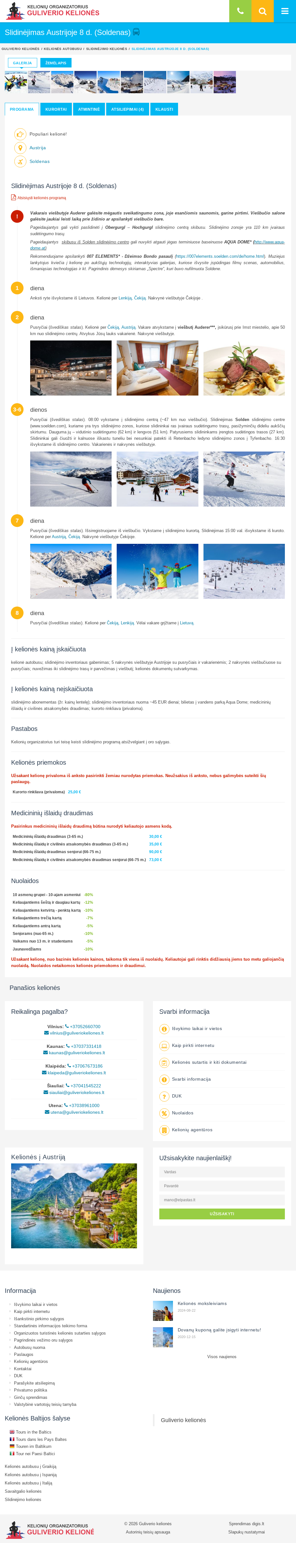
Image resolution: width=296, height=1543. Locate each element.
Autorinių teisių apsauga (148, 1531)
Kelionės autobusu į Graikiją (30, 1466)
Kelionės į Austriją (38, 1157)
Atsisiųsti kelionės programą (38, 197)
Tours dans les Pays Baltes (38, 1439)
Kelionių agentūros (192, 1129)
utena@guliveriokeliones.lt (74, 1112)
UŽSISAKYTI (222, 1213)
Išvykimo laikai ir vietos (197, 1028)
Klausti (164, 109)
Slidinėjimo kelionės (106, 49)
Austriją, (59, 536)
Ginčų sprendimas (30, 1397)
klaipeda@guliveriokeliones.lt (74, 1072)
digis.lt (258, 1523)
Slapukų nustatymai (246, 1531)
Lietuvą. (187, 622)
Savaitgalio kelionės (23, 1491)
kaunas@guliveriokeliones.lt (74, 1052)
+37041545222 (83, 1085)
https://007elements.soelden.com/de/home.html (220, 256)
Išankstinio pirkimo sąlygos (39, 1318)
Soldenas (40, 161)
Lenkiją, (126, 297)
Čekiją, (113, 327)
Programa (22, 109)
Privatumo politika (30, 1389)
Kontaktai (22, 1368)
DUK (177, 1095)
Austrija (38, 147)
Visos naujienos (222, 1356)
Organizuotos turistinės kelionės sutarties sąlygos (60, 1333)
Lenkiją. (128, 622)
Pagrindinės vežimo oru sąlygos (43, 1340)
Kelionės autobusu (63, 49)
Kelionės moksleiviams (202, 1303)
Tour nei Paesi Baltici (32, 1453)
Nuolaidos (183, 1112)
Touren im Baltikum (31, 1446)
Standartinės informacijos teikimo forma (50, 1325)
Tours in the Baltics (31, 1431)
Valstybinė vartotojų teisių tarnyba (45, 1404)
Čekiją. (140, 297)
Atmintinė (89, 109)
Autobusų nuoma (29, 1347)
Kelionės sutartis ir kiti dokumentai (209, 1062)
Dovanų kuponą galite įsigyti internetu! (219, 1329)
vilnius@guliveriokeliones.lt (74, 1032)
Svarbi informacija (191, 1079)
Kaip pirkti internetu (193, 1045)
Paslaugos (23, 1354)
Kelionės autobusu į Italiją (28, 1482)
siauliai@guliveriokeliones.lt (74, 1092)
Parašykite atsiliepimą (34, 1382)
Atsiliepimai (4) (127, 109)
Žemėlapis (55, 63)
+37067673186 (85, 1066)
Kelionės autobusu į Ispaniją (31, 1474)
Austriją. (129, 327)
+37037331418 (83, 1046)
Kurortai (56, 109)
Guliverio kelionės (21, 49)
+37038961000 (82, 1105)
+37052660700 (82, 1026)
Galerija (22, 63)
